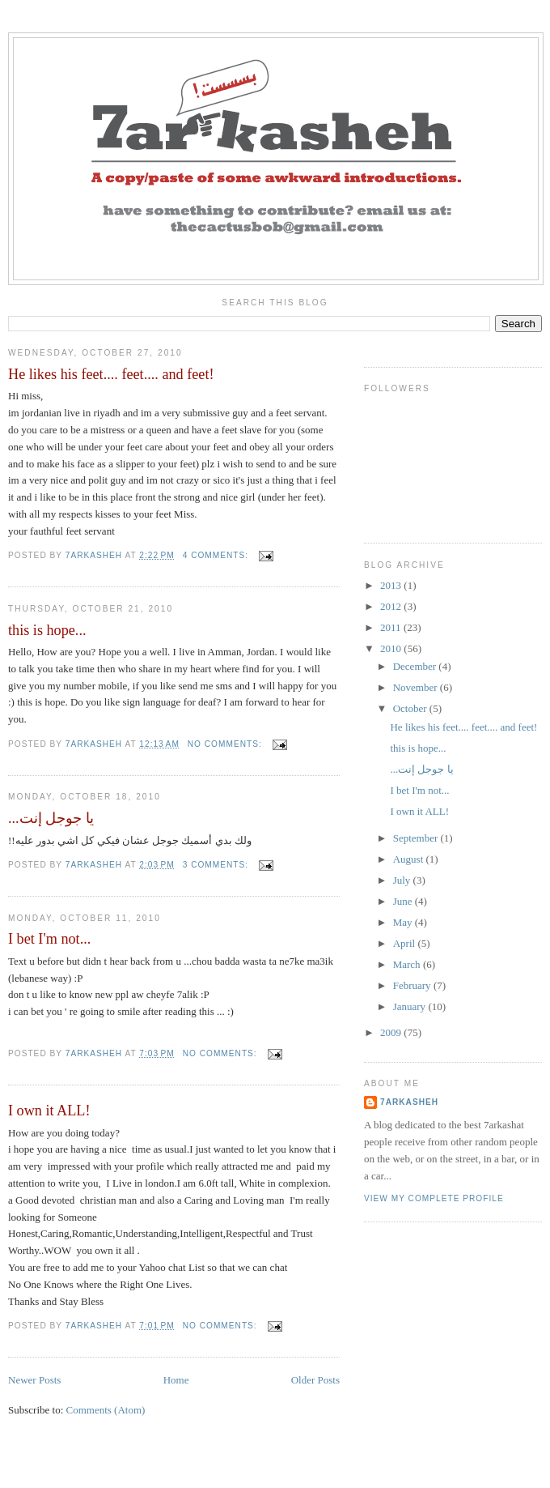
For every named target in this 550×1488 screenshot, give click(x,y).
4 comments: (217, 555)
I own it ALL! (49, 1110)
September (417, 838)
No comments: (226, 744)
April (405, 943)
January (411, 1006)
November (416, 687)
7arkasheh (409, 1102)
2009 (392, 1032)
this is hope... (47, 630)
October (411, 708)
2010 (392, 648)
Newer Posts (34, 1380)
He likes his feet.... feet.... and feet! (111, 374)
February (413, 985)
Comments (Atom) (106, 1410)
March (408, 964)
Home (176, 1380)
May (404, 922)
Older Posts (315, 1380)
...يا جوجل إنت (51, 818)
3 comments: (217, 864)
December (416, 666)
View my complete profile (434, 1198)
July (403, 880)
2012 (392, 606)
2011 (392, 627)
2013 (392, 585)
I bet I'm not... (49, 939)
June (404, 901)
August (409, 859)
